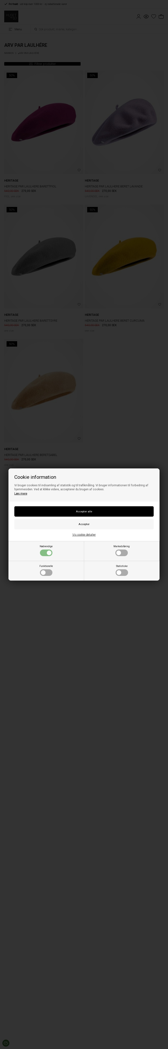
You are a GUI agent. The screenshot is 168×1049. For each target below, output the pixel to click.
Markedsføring (121, 550)
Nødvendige (46, 550)
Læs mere (20, 493)
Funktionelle (46, 570)
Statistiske (122, 570)
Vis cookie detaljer (84, 534)
